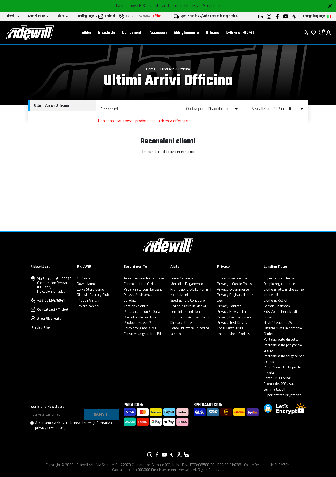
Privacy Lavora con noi (234, 317)
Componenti (132, 32)
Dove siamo (86, 284)
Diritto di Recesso (183, 322)
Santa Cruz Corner (277, 378)
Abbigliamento (186, 32)
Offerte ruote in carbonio (283, 328)
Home (150, 69)
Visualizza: (261, 108)
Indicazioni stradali (51, 291)
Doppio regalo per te (279, 284)
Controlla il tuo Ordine (140, 284)
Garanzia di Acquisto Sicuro (191, 317)
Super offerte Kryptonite (282, 395)
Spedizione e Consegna (187, 300)
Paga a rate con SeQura (142, 312)
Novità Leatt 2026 (278, 322)
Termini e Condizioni (185, 312)
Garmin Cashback (277, 306)
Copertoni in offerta (279, 278)
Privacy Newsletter (232, 312)
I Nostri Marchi (88, 300)
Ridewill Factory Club (93, 295)
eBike (86, 32)
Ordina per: (195, 108)
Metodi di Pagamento (186, 284)
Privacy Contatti (229, 306)
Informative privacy (232, 278)
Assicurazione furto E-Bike (144, 278)
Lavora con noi (88, 306)
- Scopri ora (210, 5)
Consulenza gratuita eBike (144, 334)
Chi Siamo (84, 278)
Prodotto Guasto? (137, 322)
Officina (212, 32)
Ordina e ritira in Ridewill (189, 306)
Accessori (158, 32)
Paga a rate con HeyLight (143, 289)
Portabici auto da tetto (281, 339)
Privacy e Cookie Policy (234, 284)
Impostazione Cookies (233, 334)
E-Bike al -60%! (240, 32)
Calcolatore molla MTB (141, 328)
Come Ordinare (181, 278)
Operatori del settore (140, 317)
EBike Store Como (90, 289)
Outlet (268, 334)
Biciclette (106, 32)
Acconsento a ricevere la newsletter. (73, 425)
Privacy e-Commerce (233, 289)
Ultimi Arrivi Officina (174, 69)
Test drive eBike (136, 306)
